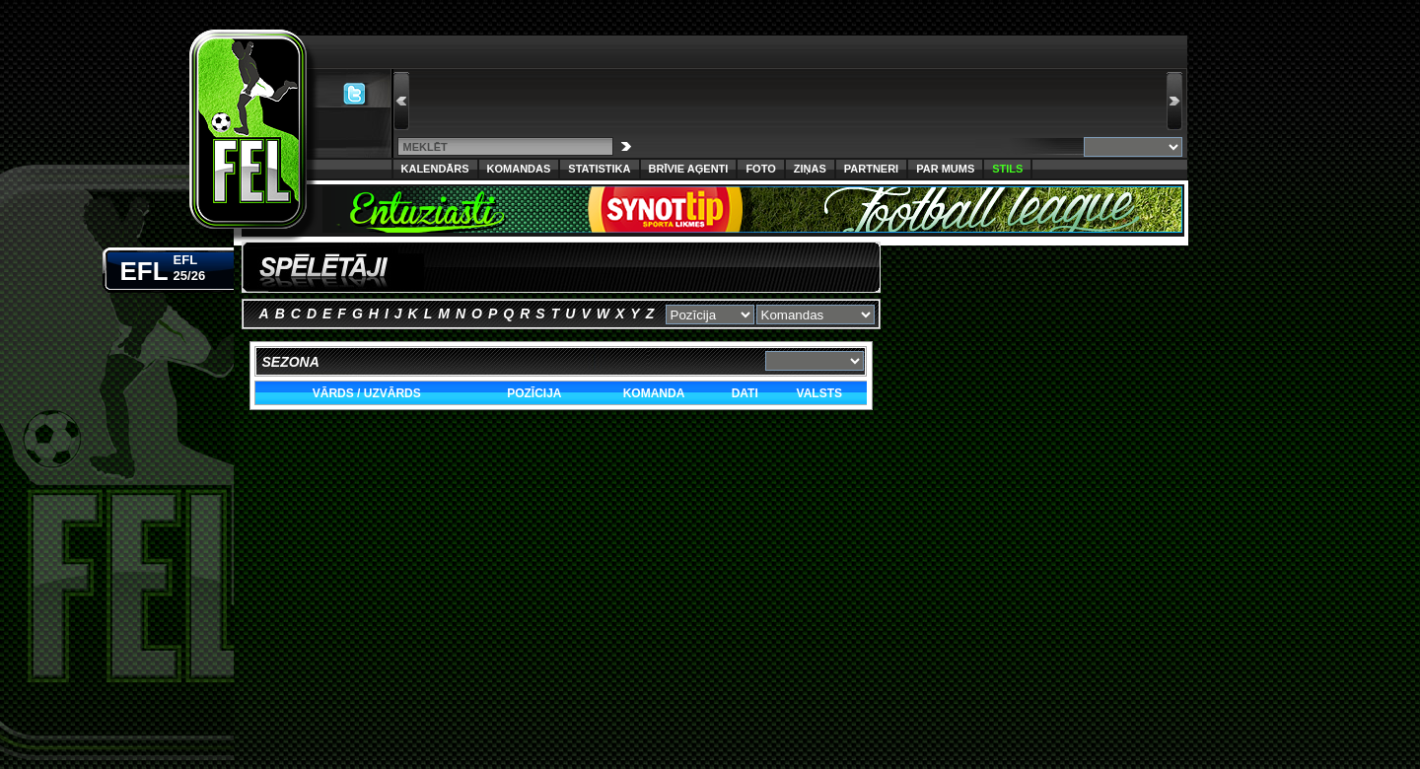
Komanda (654, 393)
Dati (745, 393)
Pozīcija (534, 393)
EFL (163, 266)
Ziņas (810, 169)
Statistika (599, 169)
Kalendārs (435, 169)
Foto (760, 169)
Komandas (519, 169)
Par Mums (945, 169)
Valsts (819, 393)
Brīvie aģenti (689, 169)
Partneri (871, 169)
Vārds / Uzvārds (367, 393)
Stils (1007, 169)
